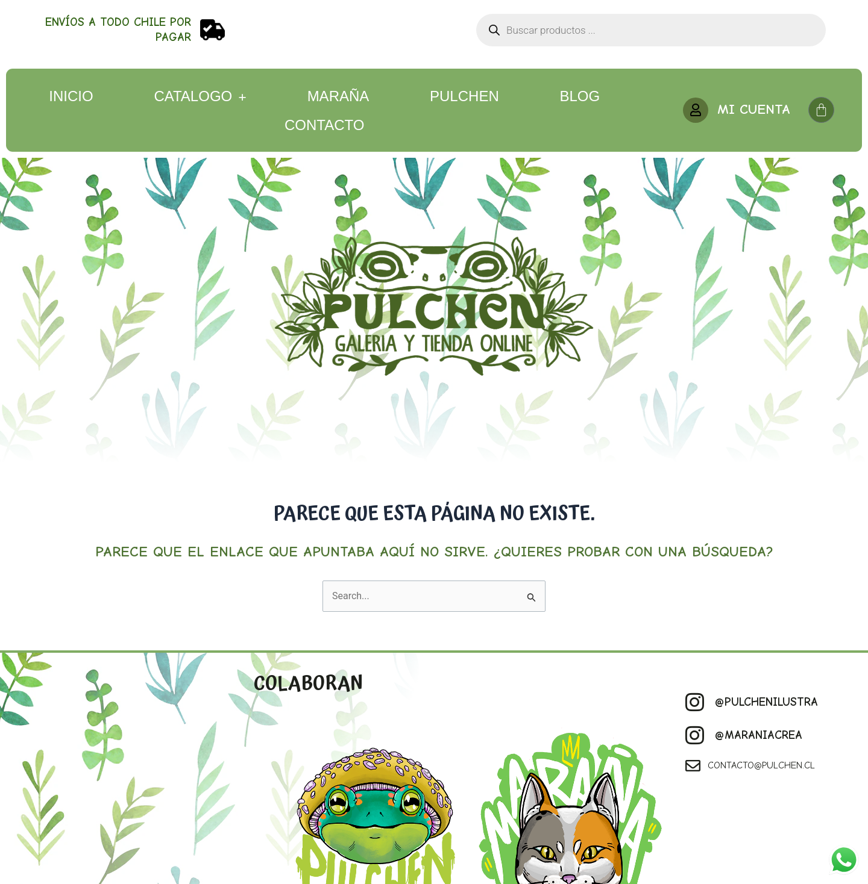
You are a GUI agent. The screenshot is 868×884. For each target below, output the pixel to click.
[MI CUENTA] (695, 110)
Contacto (324, 125)
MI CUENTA (753, 109)
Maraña (338, 96)
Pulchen (464, 96)
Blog (579, 96)
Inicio (71, 96)
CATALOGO (200, 96)
